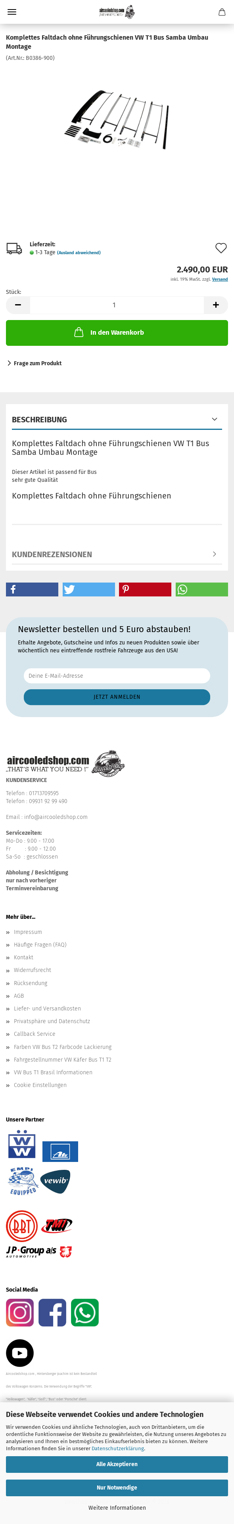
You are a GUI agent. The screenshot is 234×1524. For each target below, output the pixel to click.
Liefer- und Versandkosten (47, 1008)
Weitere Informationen (117, 1508)
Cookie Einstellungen (40, 1085)
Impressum (28, 932)
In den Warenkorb (108, 332)
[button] (18, 305)
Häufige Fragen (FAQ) (40, 944)
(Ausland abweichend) (79, 252)
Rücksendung (30, 983)
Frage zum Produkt (37, 363)
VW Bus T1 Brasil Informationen (53, 1072)
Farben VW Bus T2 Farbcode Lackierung (62, 1047)
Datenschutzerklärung (118, 1448)
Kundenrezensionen (52, 554)
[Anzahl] (117, 305)
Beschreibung (39, 419)
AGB (19, 996)
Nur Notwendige (117, 1487)
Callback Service (35, 1034)
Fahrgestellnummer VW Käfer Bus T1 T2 (62, 1059)
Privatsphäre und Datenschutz (52, 1021)
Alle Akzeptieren (117, 1464)
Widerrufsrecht (32, 970)
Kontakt (23, 957)
